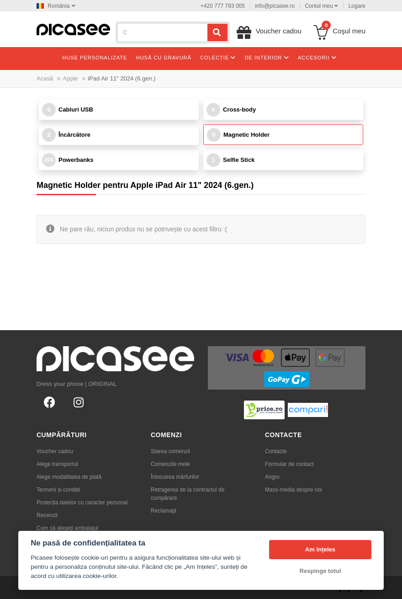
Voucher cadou (55, 451)
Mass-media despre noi (293, 490)
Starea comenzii (170, 451)
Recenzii (47, 515)
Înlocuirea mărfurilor (175, 477)
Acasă (45, 78)
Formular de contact (289, 464)
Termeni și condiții (58, 490)
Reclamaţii (163, 511)
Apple (70, 78)
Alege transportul (57, 464)
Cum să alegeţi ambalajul (67, 528)
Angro (272, 477)
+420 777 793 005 (223, 6)
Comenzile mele (170, 464)
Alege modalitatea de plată (69, 477)
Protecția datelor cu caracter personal (82, 502)
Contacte (276, 451)
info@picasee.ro (275, 6)
